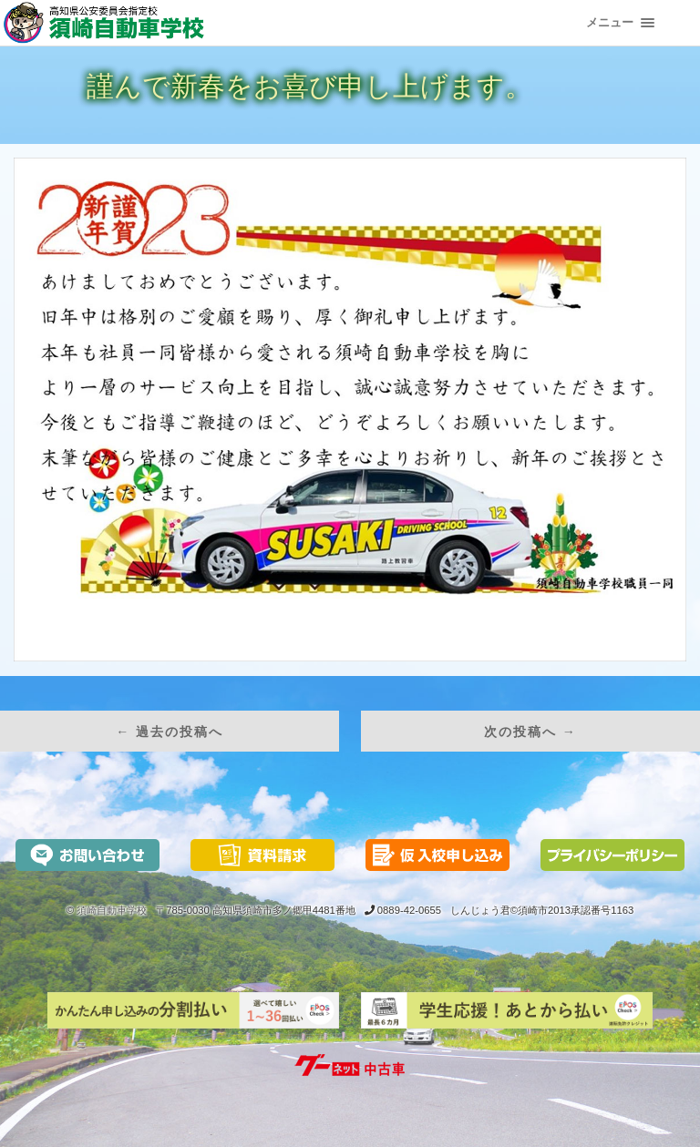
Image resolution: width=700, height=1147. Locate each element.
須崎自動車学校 (112, 910)
